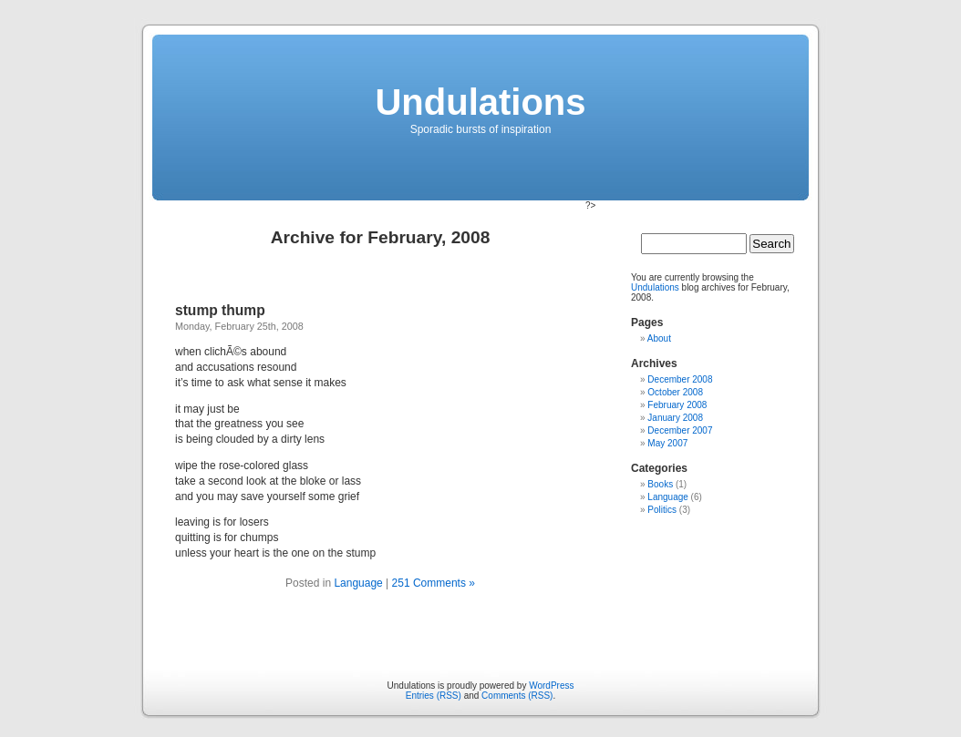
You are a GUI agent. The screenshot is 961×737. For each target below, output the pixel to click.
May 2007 (667, 443)
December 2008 (679, 379)
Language (358, 583)
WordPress (551, 686)
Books (660, 484)
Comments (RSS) (517, 696)
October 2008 (675, 392)
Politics (662, 510)
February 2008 (677, 405)
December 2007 (679, 430)
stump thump (220, 310)
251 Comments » (433, 583)
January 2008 (675, 418)
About (659, 338)
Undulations (480, 102)
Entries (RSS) (433, 696)
